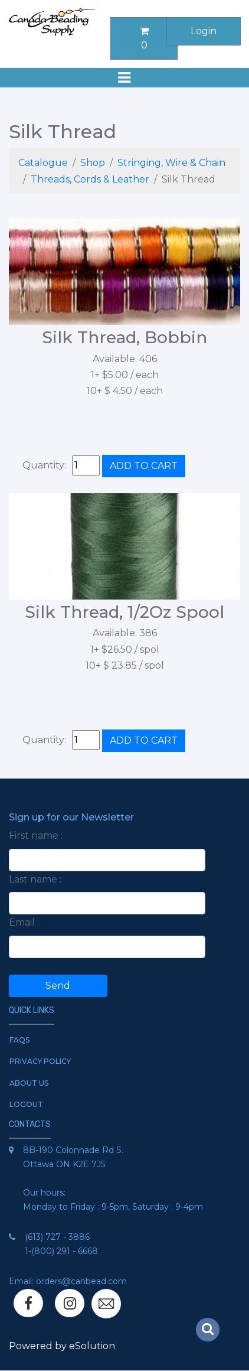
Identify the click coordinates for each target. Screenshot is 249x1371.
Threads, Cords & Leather (90, 179)
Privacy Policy (40, 1061)
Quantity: (44, 465)
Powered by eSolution (62, 1346)
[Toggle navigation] (124, 77)
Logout (26, 1104)
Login (204, 31)
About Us (28, 1083)
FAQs (19, 1039)
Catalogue (43, 162)
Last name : (35, 879)
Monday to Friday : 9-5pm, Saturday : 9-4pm (113, 1206)
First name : (36, 835)
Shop (92, 162)
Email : (24, 922)
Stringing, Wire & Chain (171, 162)
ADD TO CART (144, 465)
